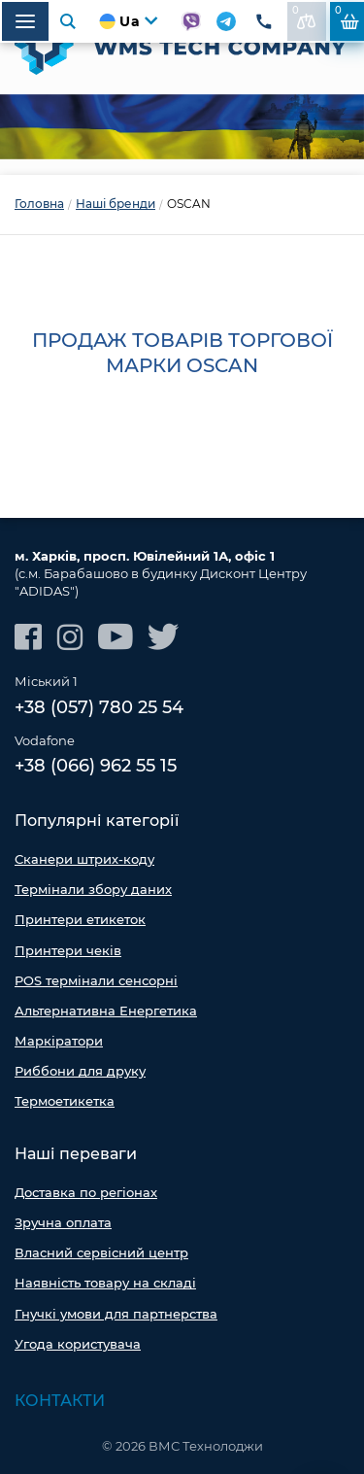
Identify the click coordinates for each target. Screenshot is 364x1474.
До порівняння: (304, 16)
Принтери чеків (68, 950)
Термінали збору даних (93, 889)
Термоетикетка (65, 1101)
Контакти (60, 1400)
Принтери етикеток (80, 919)
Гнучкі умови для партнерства (116, 1313)
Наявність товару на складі (105, 1282)
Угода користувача (78, 1344)
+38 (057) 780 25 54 (99, 707)
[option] (182, 126)
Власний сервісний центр (101, 1252)
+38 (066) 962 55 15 (96, 765)
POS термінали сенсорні (96, 980)
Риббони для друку (80, 1071)
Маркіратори (59, 1040)
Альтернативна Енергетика (106, 1010)
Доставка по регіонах (86, 1192)
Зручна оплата (63, 1222)
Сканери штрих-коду (84, 859)
